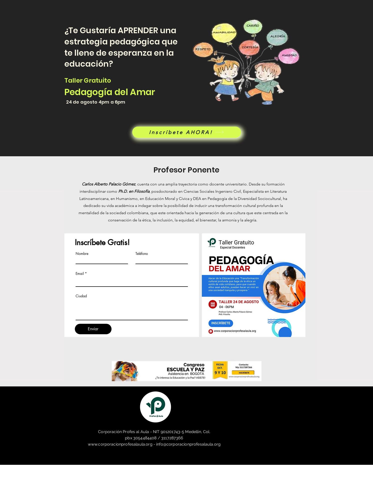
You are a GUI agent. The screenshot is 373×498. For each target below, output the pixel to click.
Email (80, 273)
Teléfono (141, 253)
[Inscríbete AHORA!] (186, 132)
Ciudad (81, 296)
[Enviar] (93, 329)
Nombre (82, 253)
